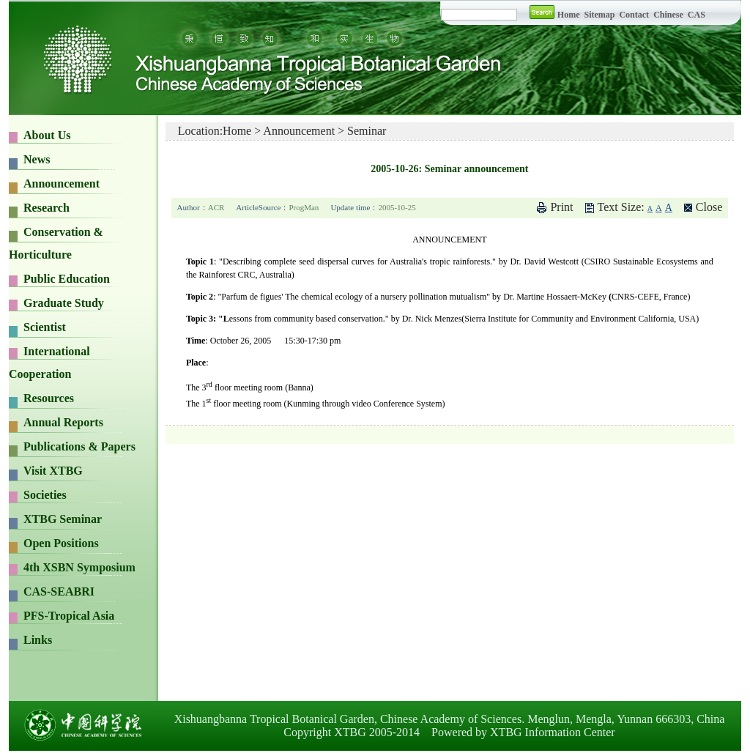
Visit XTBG (53, 470)
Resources (48, 398)
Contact (634, 15)
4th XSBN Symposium (79, 567)
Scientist (44, 327)
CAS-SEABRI (58, 591)
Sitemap (600, 15)
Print (561, 207)
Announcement (61, 183)
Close (709, 207)
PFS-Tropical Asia (68, 615)
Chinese (668, 15)
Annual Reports (63, 422)
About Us (46, 135)
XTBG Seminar (62, 519)
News (36, 159)
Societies (45, 495)
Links (37, 640)
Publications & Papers (79, 446)
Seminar (366, 131)
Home (568, 15)
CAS (696, 15)
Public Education (66, 278)
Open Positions (61, 543)
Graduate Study (63, 303)
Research (46, 207)
